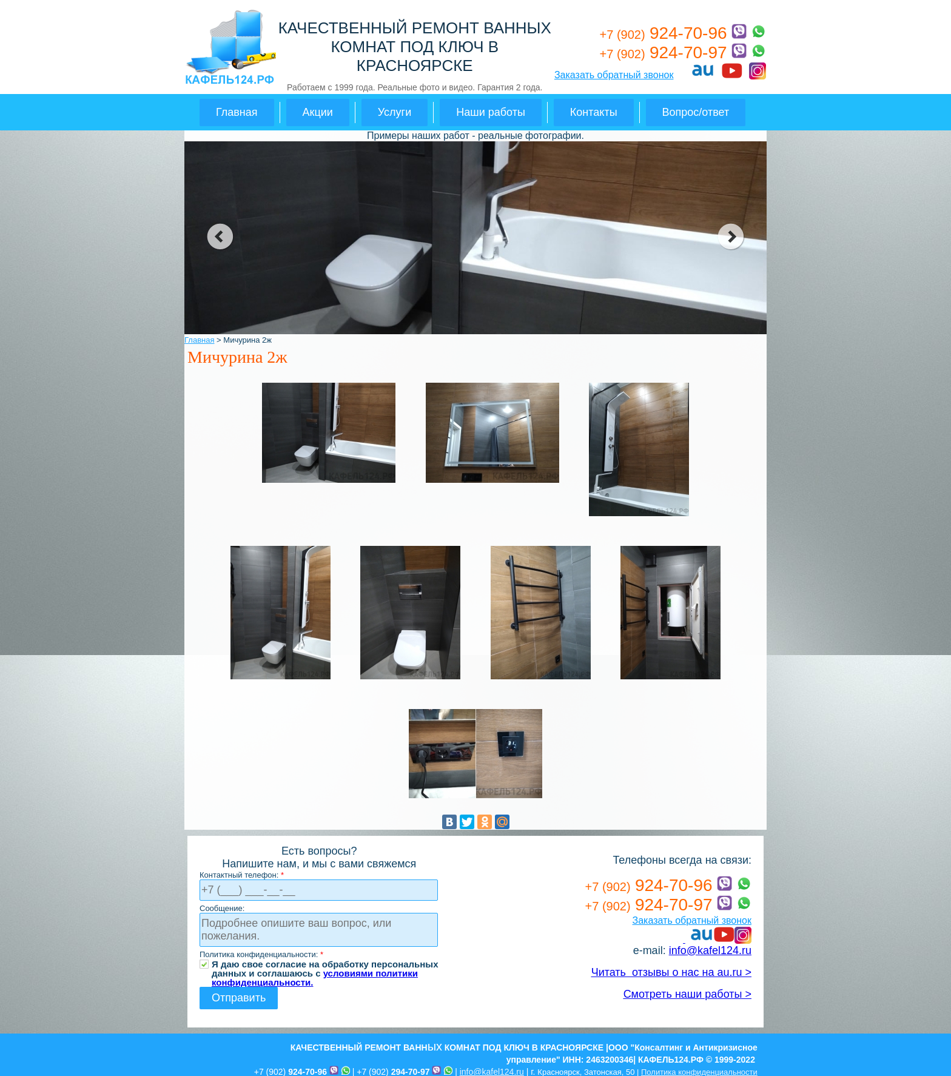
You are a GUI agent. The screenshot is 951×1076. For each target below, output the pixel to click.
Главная (237, 112)
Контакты (593, 112)
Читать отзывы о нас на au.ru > (671, 972)
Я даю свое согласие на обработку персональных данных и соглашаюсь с (325, 964)
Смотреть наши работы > (687, 994)
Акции (318, 112)
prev (220, 237)
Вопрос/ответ (696, 112)
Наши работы (490, 112)
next (731, 237)
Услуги (394, 112)
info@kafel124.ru (710, 950)
